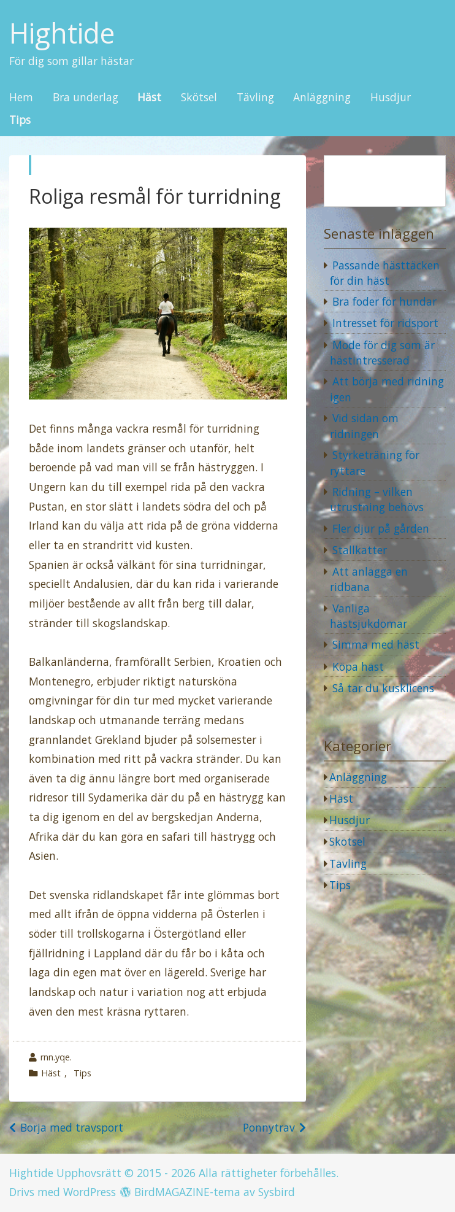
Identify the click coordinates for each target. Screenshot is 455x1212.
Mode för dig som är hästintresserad (382, 353)
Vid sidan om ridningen (364, 426)
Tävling (255, 97)
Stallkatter (359, 549)
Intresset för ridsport (385, 322)
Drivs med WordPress (62, 1191)
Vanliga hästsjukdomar (368, 616)
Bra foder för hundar (384, 301)
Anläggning (322, 97)
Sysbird (276, 1191)
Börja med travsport (71, 1127)
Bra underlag (85, 97)
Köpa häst (358, 666)
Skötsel (199, 97)
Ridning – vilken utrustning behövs (377, 499)
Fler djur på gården (380, 528)
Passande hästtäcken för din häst (385, 273)
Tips (20, 120)
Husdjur (390, 97)
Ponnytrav (269, 1127)
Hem (21, 97)
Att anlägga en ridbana (369, 579)
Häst (149, 97)
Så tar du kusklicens (383, 688)
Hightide (62, 33)
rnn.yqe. (56, 1057)
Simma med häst (375, 644)
